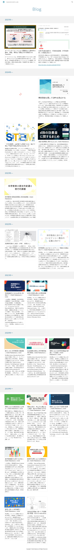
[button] (72, 2)
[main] (36, 9)
